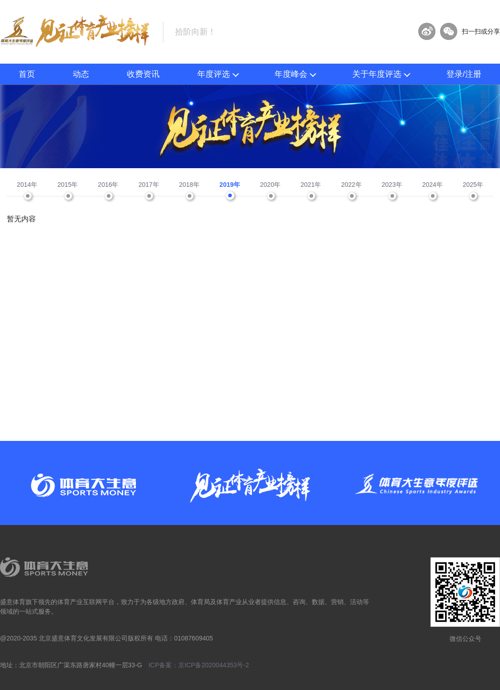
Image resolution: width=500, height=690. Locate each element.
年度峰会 (295, 74)
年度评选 (218, 74)
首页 (27, 74)
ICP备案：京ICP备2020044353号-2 (199, 665)
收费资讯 (143, 74)
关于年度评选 (381, 74)
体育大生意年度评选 (75, 31)
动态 (81, 74)
